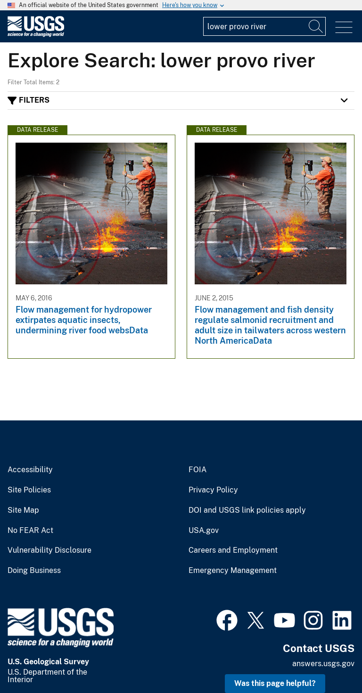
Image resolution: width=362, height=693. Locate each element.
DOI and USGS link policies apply (247, 510)
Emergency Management (233, 570)
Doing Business (34, 570)
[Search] (316, 26)
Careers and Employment (233, 550)
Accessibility (30, 470)
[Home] (36, 34)
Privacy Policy (213, 490)
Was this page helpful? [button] (275, 683)
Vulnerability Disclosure (49, 550)
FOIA (197, 470)
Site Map (23, 510)
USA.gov (204, 530)
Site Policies (29, 490)
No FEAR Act (30, 530)
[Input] (264, 26)
